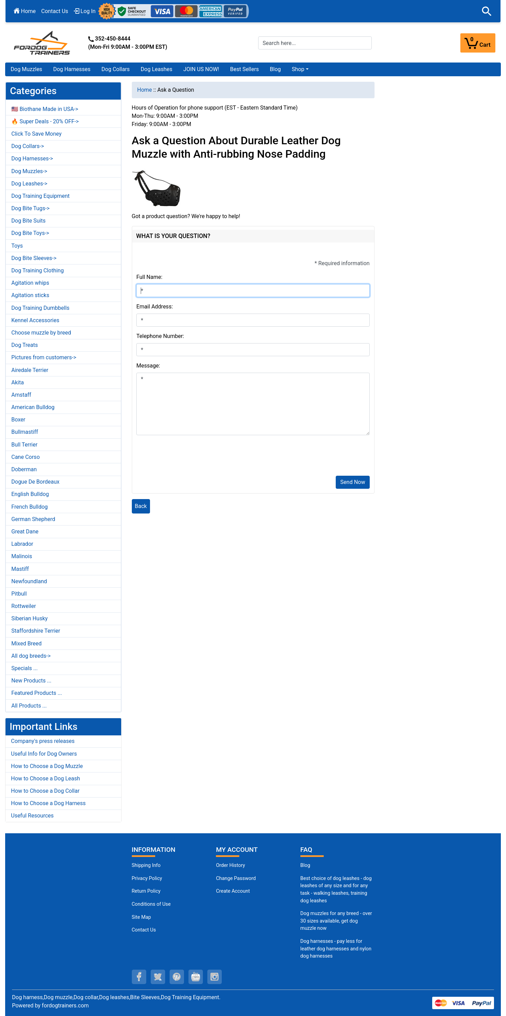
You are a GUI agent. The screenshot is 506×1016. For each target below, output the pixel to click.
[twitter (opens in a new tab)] (158, 977)
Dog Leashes (156, 69)
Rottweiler (23, 606)
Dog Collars (116, 69)
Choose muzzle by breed (41, 332)
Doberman (24, 469)
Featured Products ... (36, 693)
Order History (230, 865)
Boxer (18, 419)
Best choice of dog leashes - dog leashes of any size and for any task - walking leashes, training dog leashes (336, 890)
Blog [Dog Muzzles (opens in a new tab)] (305, 865)
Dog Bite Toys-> (30, 233)
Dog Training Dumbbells (40, 308)
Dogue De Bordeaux (35, 481)
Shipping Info (146, 865)
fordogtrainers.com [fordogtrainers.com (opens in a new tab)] (65, 1005)
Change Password (236, 878)
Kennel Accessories (35, 320)
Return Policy (146, 891)
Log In (85, 11)
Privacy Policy (147, 878)
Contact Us (54, 11)
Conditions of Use (151, 904)
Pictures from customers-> (43, 357)
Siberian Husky (29, 618)
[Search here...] (315, 42)
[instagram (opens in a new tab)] (214, 977)
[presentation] (188, 456)
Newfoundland (29, 581)
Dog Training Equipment (40, 196)
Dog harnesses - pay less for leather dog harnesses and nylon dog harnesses (335, 948)
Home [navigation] (144, 90)
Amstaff (21, 395)
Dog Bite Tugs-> (30, 208)
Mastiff (20, 569)
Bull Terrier (24, 444)
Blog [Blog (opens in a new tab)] (275, 69)
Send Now (352, 482)
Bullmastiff (24, 432)
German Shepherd (33, 519)
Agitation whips (30, 283)
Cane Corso (25, 457)
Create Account (233, 891)
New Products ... (31, 680)
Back (141, 506)
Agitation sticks (30, 295)
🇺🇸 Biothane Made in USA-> (44, 109)
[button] (487, 11)
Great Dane (24, 531)
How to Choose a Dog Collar (45, 791)
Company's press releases (42, 741)
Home (25, 11)
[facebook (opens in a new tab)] (139, 977)
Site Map (141, 917)
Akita (17, 382)
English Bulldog (30, 494)
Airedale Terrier (29, 370)
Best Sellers (244, 69)
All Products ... (29, 705)
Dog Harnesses (72, 69)
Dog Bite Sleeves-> (34, 258)
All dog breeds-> (31, 656)
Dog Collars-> (27, 146)
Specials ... (24, 668)
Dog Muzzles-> (29, 171)
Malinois (21, 556)
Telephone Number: (160, 336)
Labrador (22, 544)
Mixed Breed (26, 643)
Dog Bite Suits (28, 220)
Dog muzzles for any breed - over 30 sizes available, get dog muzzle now (336, 921)
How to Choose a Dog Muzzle (47, 766)
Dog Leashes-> (29, 183)
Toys (17, 245)
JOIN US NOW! (201, 69)
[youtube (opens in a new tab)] (196, 977)
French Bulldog (29, 507)
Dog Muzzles (26, 69)
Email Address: (154, 306)
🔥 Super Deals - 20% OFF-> (45, 121)
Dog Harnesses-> (32, 158)
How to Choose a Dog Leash (45, 778)
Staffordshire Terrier (35, 631)
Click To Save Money (36, 134)
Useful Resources (32, 815)
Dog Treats (24, 345)
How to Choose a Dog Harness (48, 803)
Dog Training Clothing (37, 270)
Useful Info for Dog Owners (44, 753)
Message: (148, 365)
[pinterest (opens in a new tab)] (177, 977)
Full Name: (149, 277)
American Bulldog (33, 407)
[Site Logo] (42, 42)
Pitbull (19, 593)
